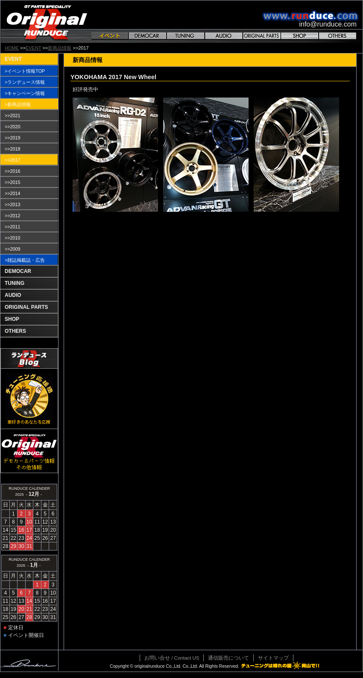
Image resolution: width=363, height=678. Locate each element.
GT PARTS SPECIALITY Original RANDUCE (47, 21)
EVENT (33, 47)
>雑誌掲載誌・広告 (25, 260)
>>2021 (12, 115)
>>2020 (12, 126)
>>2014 (12, 193)
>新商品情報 (18, 104)
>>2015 (12, 182)
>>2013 (12, 204)
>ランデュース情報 (25, 82)
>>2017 (12, 160)
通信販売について (228, 657)
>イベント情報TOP (25, 71)
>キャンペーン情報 (25, 93)
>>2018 (12, 148)
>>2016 (12, 171)
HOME (12, 47)
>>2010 (12, 237)
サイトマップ (273, 657)
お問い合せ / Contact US (171, 657)
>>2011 (12, 226)
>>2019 (12, 137)
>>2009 (12, 249)
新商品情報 (59, 47)
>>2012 (12, 215)
